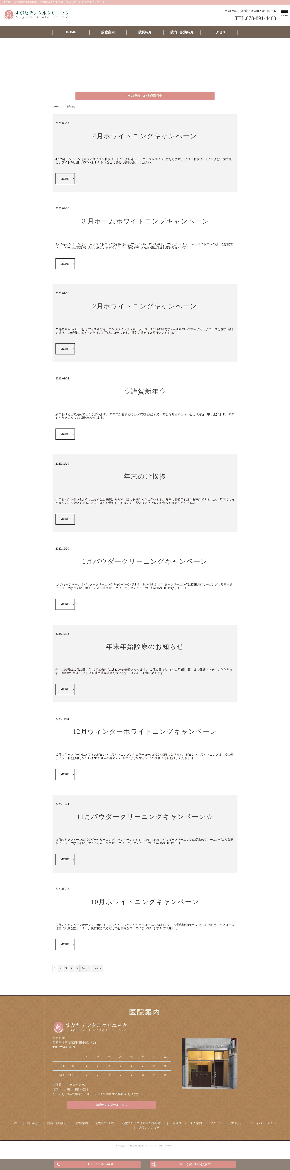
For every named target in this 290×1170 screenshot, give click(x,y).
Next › (85, 969)
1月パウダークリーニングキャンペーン (145, 562)
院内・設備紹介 (182, 32)
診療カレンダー (149, 1130)
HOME (71, 32)
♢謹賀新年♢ (145, 392)
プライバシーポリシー (265, 1125)
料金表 (176, 1125)
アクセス (219, 32)
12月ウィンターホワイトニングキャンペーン (145, 733)
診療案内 (108, 32)
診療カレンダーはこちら (111, 1107)
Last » (97, 969)
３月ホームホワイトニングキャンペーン (145, 222)
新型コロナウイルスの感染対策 (142, 1125)
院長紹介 (145, 32)
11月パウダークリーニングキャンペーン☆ (145, 818)
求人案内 (196, 1125)
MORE (64, 180)
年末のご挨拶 (145, 477)
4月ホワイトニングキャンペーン (145, 137)
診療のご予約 (105, 1125)
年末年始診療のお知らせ (145, 648)
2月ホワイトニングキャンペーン (145, 307)
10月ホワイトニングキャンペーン (145, 903)
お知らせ (236, 1125)
